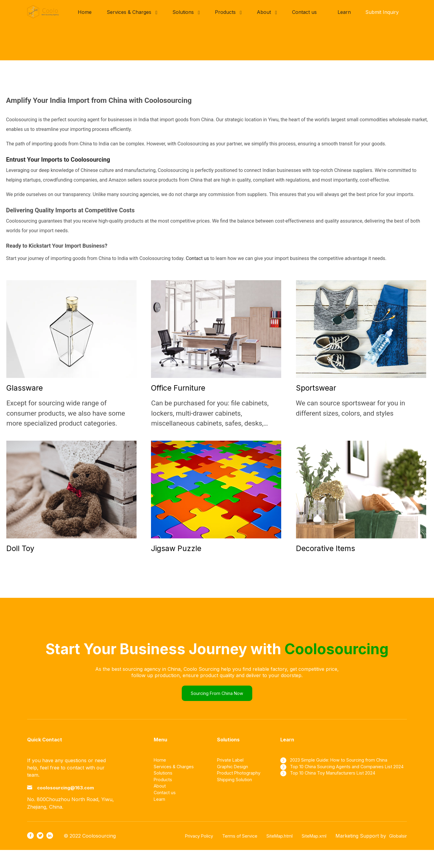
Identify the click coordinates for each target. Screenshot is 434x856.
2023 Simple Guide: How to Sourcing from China (348, 765)
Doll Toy (20, 548)
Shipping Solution (237, 787)
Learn (344, 12)
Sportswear (316, 387)
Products (164, 787)
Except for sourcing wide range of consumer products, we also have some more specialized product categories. (65, 413)
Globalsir (397, 842)
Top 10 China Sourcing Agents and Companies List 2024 (345, 775)
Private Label (232, 765)
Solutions (164, 779)
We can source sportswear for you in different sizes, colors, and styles (350, 408)
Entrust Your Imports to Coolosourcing (58, 159)
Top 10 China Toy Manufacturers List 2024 (341, 787)
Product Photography (242, 779)
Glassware (24, 387)
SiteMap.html (272, 842)
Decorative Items (325, 548)
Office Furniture (178, 387)
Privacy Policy (183, 842)
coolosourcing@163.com (74, 793)
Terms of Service (228, 842)
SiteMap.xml (310, 842)
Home (161, 765)
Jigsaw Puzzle (176, 548)
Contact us (197, 258)
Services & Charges (176, 772)
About (161, 794)
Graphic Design (234, 772)
